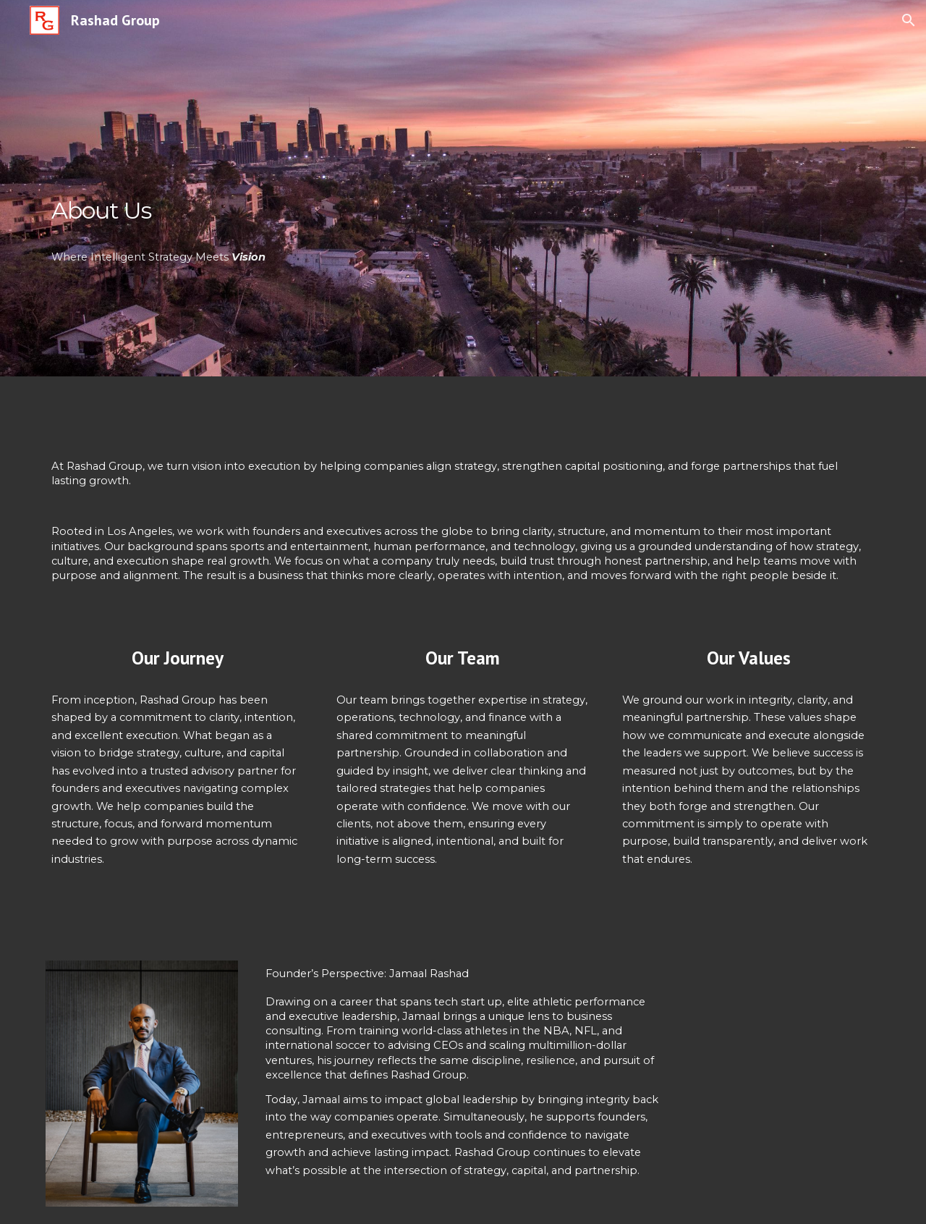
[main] (249, 188)
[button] (908, 20)
